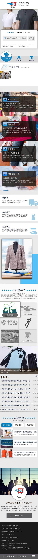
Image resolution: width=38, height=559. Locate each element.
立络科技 (11, 546)
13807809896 (8, 556)
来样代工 (6, 212)
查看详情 (10, 315)
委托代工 (6, 227)
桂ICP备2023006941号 (14, 528)
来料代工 (6, 198)
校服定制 (16, 67)
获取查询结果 (31, 38)
